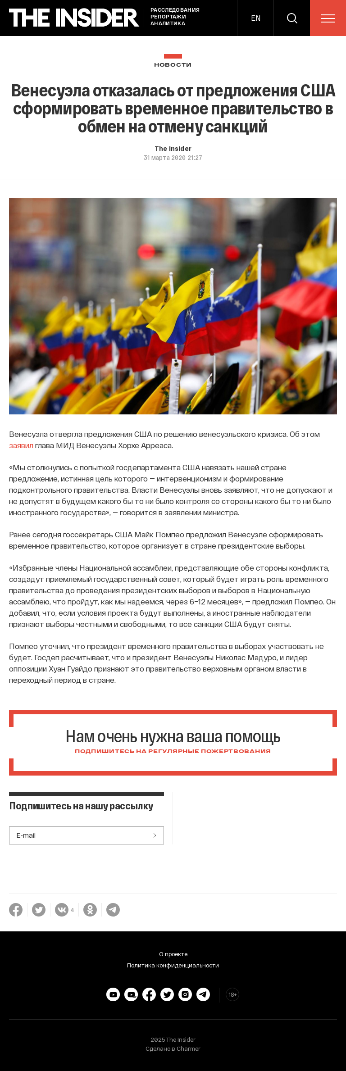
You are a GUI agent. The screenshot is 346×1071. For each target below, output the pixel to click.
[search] (292, 18)
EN (255, 18)
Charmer (188, 1048)
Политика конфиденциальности (173, 965)
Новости (173, 65)
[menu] (328, 18)
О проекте (173, 954)
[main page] (74, 17)
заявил (21, 444)
